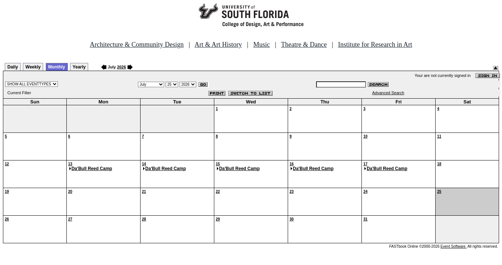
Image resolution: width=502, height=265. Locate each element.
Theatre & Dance (304, 44)
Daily (12, 67)
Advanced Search (388, 93)
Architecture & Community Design (137, 44)
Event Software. (453, 246)
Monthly (56, 67)
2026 (121, 67)
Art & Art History (218, 44)
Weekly (33, 67)
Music (261, 44)
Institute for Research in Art (375, 44)
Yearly (79, 67)
